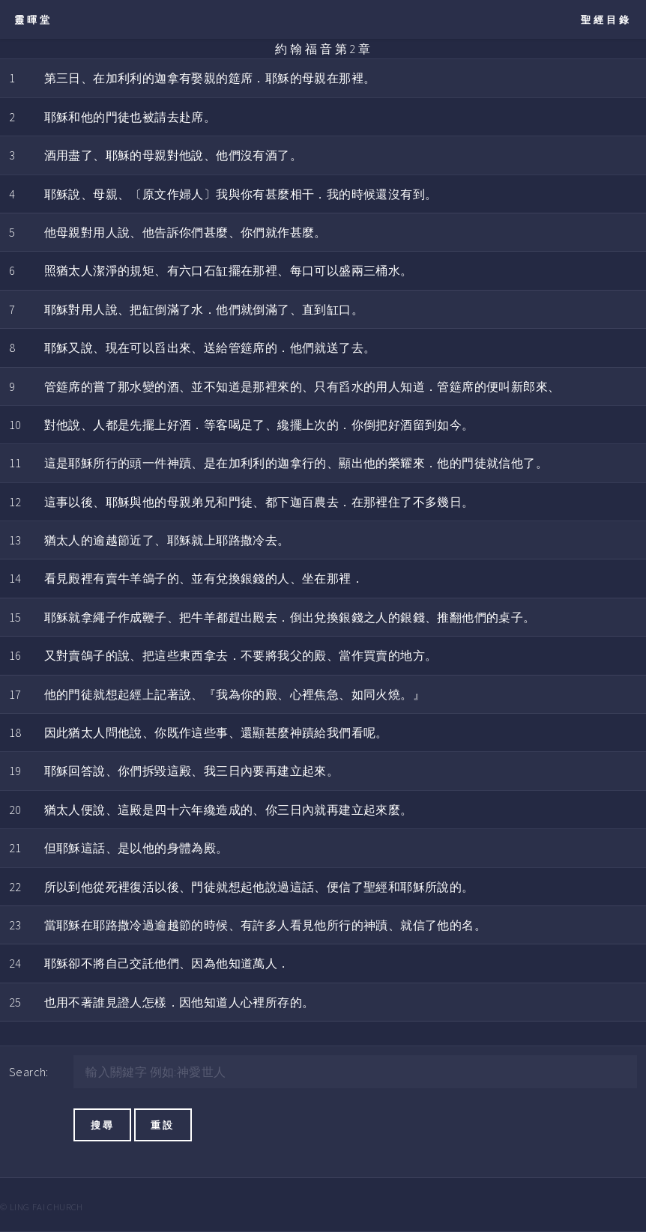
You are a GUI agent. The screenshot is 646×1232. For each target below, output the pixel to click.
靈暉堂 (33, 19)
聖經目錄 (606, 19)
